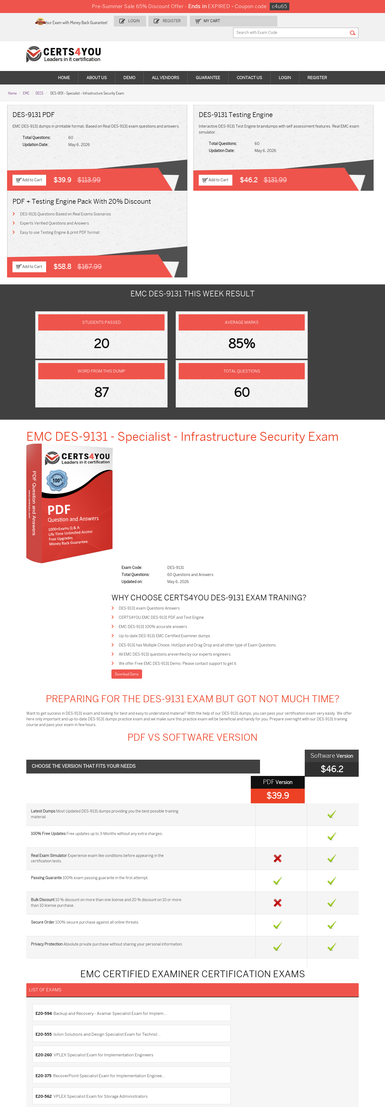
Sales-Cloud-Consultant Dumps (96, 1029)
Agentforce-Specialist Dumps (222, 1068)
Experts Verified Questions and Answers (303, 135)
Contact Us (249, 68)
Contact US (21, 954)
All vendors (165, 68)
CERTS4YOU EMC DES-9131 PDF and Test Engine (192, 367)
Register (201, 21)
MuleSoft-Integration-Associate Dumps (34, 1070)
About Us (96, 68)
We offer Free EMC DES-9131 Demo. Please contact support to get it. (209, 416)
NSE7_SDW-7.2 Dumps (338, 1045)
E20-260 (52, 766)
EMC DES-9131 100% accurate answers (184, 377)
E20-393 (205, 800)
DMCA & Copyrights (28, 981)
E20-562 (52, 783)
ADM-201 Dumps (29, 1027)
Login (165, 21)
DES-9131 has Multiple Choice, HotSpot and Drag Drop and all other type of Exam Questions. (229, 396)
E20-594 (52, 749)
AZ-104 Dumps (28, 1045)
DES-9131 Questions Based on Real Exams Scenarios (314, 126)
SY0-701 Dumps (211, 1045)
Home (64, 68)
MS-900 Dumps (150, 1036)
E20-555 (205, 749)
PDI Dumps (267, 1027)
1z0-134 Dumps (210, 1027)
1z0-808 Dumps (150, 1027)
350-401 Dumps (331, 1036)
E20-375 (205, 766)
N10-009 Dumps (150, 1045)
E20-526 (205, 783)
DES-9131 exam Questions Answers (180, 357)
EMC (26, 81)
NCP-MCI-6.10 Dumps (155, 1068)
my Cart (239, 21)
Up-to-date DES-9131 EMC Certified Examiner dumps (195, 387)
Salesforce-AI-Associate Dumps (278, 1047)
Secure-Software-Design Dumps (278, 1070)
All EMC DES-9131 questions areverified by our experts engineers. (206, 406)
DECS (39, 81)
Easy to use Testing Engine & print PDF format (309, 145)
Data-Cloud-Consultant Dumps (338, 1056)
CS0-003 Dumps (90, 1045)
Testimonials (22, 963)
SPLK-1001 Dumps (213, 1036)
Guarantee (208, 68)
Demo (129, 68)
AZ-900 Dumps (331, 1027)
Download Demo (157, 427)
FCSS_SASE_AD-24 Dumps (99, 1068)
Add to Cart (33, 169)
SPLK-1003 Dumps (273, 1036)
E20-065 (52, 800)
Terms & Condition (27, 972)
